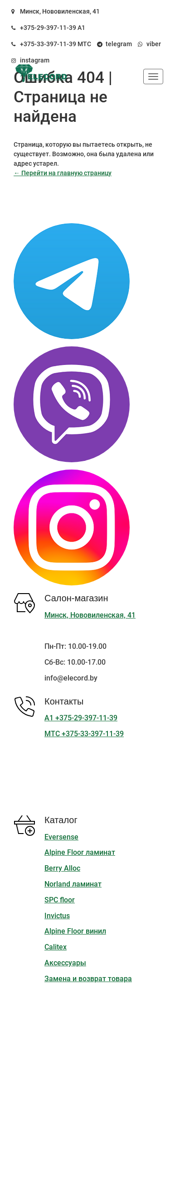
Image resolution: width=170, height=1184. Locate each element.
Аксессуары (65, 963)
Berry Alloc (62, 868)
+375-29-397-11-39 (48, 27)
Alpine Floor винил (75, 931)
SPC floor (59, 900)
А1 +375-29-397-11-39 (80, 718)
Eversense (61, 837)
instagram (34, 60)
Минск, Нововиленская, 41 (60, 11)
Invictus (57, 915)
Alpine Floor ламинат (79, 852)
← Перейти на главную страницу (63, 173)
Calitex (55, 947)
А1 (81, 27)
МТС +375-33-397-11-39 (84, 733)
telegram (119, 44)
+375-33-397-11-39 (48, 44)
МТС (84, 44)
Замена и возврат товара (88, 978)
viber (153, 44)
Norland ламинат (73, 884)
